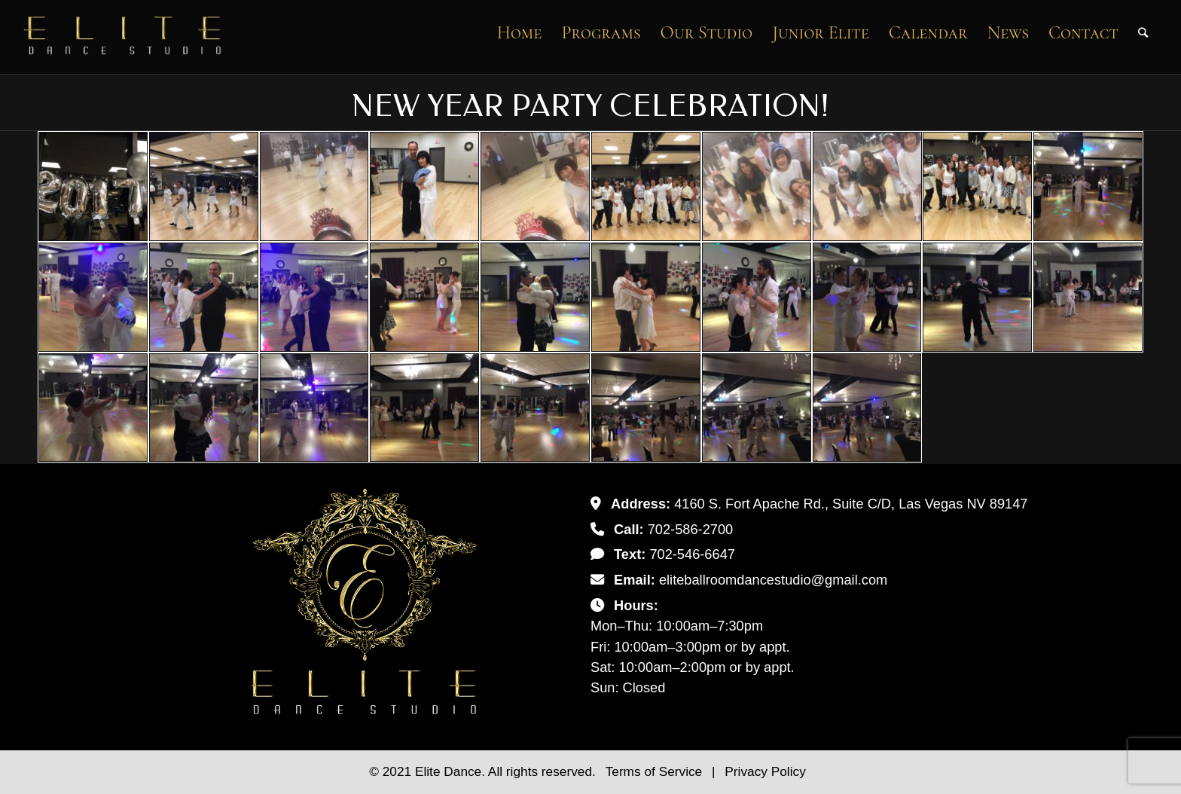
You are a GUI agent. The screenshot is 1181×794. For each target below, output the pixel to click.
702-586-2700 (691, 529)
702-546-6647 (692, 554)
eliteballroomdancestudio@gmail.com (773, 580)
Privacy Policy (765, 771)
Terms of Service (656, 771)
